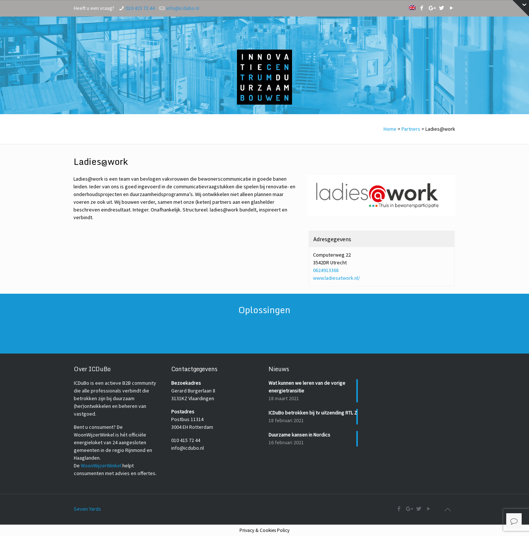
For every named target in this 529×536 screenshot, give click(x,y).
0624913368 (326, 270)
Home (390, 129)
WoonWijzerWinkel (101, 465)
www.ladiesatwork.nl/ (336, 278)
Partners (411, 129)
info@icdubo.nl (182, 8)
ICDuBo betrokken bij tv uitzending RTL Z (313, 412)
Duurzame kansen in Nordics (299, 434)
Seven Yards (87, 509)
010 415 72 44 (140, 8)
